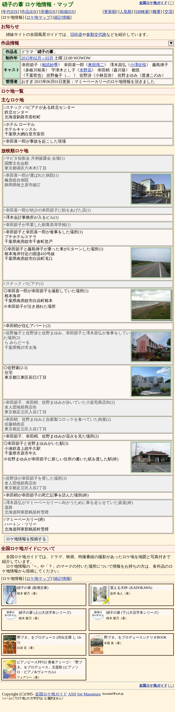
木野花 (85, 70)
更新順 (110, 12)
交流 (168, 12)
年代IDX (10, 12)
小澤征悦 (138, 65)
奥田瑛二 (96, 65)
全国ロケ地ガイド (51, 694)
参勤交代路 (96, 34)
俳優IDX (47, 12)
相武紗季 (50, 65)
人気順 (126, 12)
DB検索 (142, 12)
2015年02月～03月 (37, 58)
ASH (72, 694)
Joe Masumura (89, 694)
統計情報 (62, 17)
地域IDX (66, 12)
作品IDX (28, 12)
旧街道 (76, 34)
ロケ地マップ (38, 17)
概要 (157, 12)
